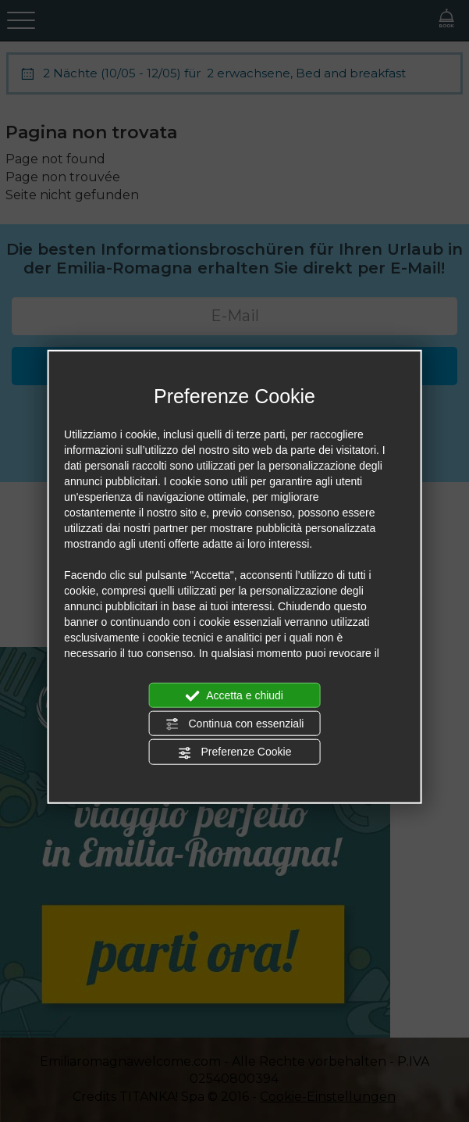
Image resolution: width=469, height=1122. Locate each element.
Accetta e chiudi (234, 695)
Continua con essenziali (234, 724)
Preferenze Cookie (235, 752)
